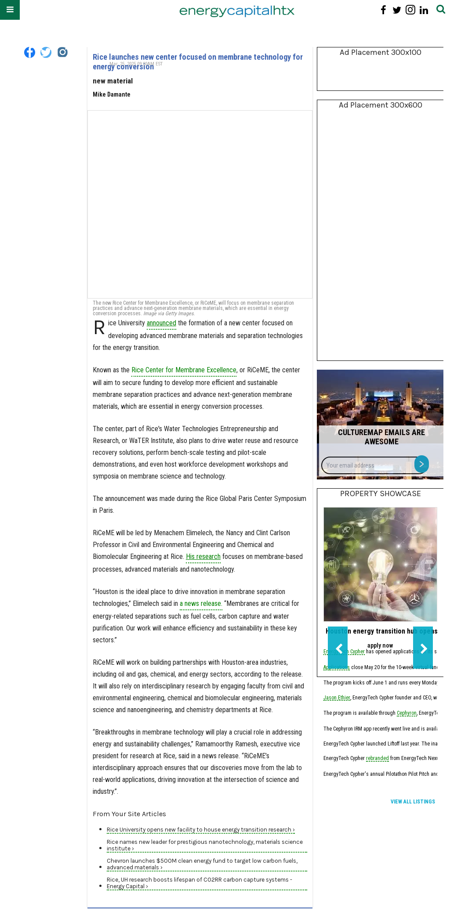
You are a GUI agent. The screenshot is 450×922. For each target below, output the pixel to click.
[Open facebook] (383, 9)
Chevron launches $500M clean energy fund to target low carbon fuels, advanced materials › (202, 864)
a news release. (201, 603)
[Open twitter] (397, 9)
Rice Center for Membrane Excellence (183, 370)
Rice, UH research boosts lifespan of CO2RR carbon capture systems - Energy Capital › (199, 883)
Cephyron (407, 713)
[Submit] (440, 10)
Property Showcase (380, 493)
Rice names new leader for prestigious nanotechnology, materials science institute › (205, 845)
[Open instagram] (410, 9)
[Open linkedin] (423, 9)
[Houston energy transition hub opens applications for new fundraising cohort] (380, 564)
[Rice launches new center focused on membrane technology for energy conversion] (199, 204)
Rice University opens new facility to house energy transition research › (201, 829)
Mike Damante (112, 94)
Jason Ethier (336, 698)
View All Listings (413, 802)
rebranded (377, 758)
